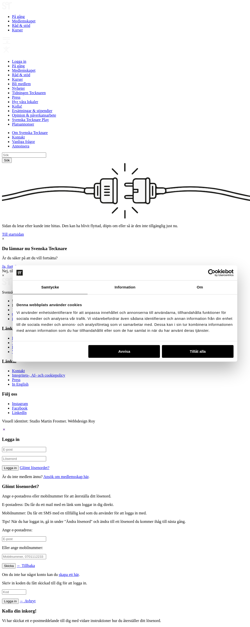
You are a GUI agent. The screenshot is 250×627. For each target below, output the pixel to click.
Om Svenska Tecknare (30, 133)
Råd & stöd (21, 25)
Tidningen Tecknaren (29, 93)
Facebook (19, 408)
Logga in (19, 61)
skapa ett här (69, 574)
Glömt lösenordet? (34, 468)
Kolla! (17, 106)
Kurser (17, 30)
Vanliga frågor (23, 141)
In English (20, 384)
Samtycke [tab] (50, 287)
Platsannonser (23, 124)
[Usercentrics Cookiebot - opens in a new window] (212, 273)
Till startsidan (13, 234)
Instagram (20, 404)
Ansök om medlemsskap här (66, 477)
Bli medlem (21, 84)
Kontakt (18, 137)
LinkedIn (19, 413)
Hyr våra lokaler (25, 102)
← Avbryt (27, 601)
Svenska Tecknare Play (30, 120)
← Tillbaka (26, 565)
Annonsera (20, 146)
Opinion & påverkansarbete (34, 115)
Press (16, 97)
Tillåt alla (198, 351)
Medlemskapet (23, 21)
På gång (18, 16)
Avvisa (124, 351)
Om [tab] (200, 287)
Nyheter (18, 88)
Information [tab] (125, 287)
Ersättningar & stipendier (32, 111)
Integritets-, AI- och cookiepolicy (38, 375)
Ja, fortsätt (10, 266)
